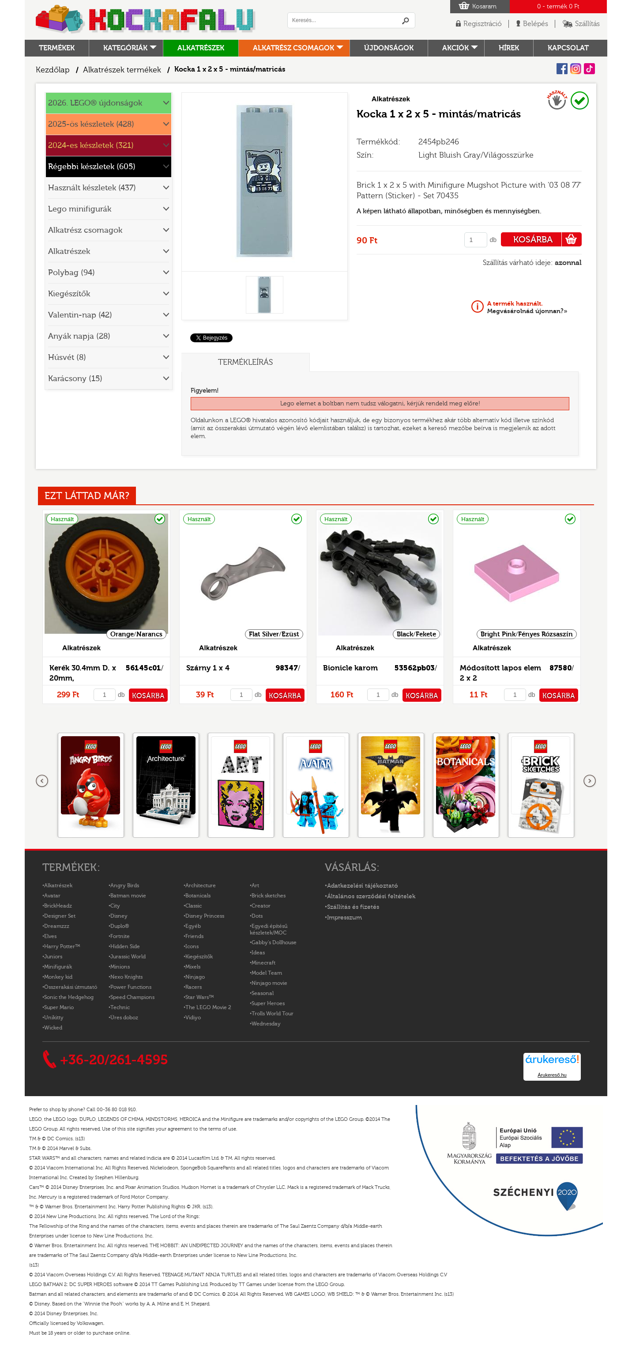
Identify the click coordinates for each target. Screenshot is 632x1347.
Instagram (575, 68)
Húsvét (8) (67, 357)
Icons (192, 946)
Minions (120, 967)
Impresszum (344, 917)
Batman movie (128, 896)
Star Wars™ (199, 997)
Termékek (57, 48)
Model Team (267, 973)
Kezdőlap (53, 70)
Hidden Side (125, 946)
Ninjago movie (269, 983)
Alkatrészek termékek (122, 70)
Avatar (52, 896)
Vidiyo (193, 1017)
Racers (193, 987)
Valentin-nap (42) (80, 315)
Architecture (200, 885)
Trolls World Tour (272, 1013)
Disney (119, 916)
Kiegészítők (69, 294)
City (115, 906)
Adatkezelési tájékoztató (362, 885)
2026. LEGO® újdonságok (95, 103)
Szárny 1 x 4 (207, 668)
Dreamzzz (56, 926)
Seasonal (263, 993)
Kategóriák (125, 48)
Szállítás (587, 24)
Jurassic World (128, 956)
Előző (42, 781)
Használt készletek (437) (92, 188)
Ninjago (195, 977)
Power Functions (130, 987)
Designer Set (59, 916)
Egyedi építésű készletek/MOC (268, 929)
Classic (193, 906)
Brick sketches (269, 896)
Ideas (258, 953)
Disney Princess (204, 916)
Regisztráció (482, 24)
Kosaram (484, 6)
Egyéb (193, 926)
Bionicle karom (350, 668)
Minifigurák (58, 967)
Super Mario (59, 1007)
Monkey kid (58, 977)
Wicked (53, 1028)
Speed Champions (132, 997)
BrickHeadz (58, 906)
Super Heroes (268, 1003)
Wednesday (266, 1024)
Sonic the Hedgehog (69, 997)
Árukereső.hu (552, 1075)
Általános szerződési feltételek (371, 896)
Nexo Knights (126, 977)
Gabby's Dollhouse (274, 942)
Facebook (562, 68)
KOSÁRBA (547, 239)
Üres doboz (124, 1017)
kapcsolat (568, 48)
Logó (146, 20)
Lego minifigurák (79, 209)
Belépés (535, 24)
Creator (261, 906)
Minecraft (263, 963)
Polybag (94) (71, 272)
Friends (194, 936)
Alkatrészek (200, 48)
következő (589, 781)
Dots (257, 916)
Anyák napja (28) (79, 336)
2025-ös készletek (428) (91, 124)
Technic (120, 1007)
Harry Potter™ (62, 946)
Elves (50, 936)
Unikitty (54, 1017)
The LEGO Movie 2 (208, 1007)
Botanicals (198, 896)
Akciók (455, 48)
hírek (509, 48)
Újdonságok (389, 48)
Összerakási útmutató (70, 987)
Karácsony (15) (75, 378)
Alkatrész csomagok (293, 48)
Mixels (192, 967)
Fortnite (120, 936)
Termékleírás (245, 362)
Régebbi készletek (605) (91, 166)
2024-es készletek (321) (91, 145)
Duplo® (119, 926)
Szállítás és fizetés (353, 907)
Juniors (53, 956)
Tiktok (589, 68)
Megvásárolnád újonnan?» (527, 307)
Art (255, 885)
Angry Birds (124, 885)
